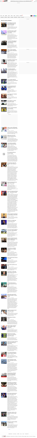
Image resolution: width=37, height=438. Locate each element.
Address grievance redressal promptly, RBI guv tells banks (12, 214)
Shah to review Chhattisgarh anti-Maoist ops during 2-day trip (12, 128)
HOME (1, 15)
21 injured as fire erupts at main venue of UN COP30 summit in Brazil (11, 41)
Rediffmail (12, 1)
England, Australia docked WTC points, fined (11, 311)
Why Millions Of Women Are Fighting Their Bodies (12, 60)
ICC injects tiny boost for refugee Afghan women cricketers (11, 87)
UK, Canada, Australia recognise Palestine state (11, 69)
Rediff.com (9, 436)
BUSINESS (6, 15)
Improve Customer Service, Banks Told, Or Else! (12, 183)
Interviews (15, 17)
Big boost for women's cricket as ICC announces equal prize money (11, 334)
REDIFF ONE (21, 15)
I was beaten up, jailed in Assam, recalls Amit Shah (11, 144)
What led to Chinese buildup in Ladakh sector (12, 422)
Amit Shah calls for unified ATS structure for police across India (11, 31)
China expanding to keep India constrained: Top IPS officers (12, 360)
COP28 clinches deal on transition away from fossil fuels (12, 283)
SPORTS (14, 15)
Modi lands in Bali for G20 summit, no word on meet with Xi (11, 413)
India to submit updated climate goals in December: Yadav (12, 50)
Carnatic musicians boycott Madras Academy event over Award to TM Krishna (12, 239)
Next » (9, 429)
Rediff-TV (30, 1)
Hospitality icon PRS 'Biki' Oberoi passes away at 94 (11, 272)
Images (9, 17)
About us (28, 436)
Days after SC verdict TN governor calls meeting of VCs (11, 163)
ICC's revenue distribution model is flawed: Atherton (11, 353)
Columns (12, 17)
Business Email (23, 1)
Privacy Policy (19, 436)
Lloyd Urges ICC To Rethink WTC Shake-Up (12, 94)
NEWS (3, 15)
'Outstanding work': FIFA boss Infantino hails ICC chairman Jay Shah (11, 23)
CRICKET (12, 15)
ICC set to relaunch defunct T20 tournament (12, 108)
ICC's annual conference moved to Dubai (11, 153)
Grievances (34, 436)
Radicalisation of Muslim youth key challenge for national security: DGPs (11, 374)
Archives (22, 17)
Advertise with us (13, 436)
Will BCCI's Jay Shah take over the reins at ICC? (11, 221)
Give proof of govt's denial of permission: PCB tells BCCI (12, 230)
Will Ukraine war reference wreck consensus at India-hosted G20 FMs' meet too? (12, 383)
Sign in (36, 0)
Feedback (25, 436)
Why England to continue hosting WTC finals (11, 101)
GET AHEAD (17, 15)
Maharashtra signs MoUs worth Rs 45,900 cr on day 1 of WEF (12, 295)
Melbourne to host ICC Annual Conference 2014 (11, 136)
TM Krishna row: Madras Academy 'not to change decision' (11, 249)
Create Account (35, 1)
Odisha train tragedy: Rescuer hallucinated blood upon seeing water (12, 342)
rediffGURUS (27, 1)
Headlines (2, 17)
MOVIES (9, 15)
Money (15, 1)
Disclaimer (16, 436)
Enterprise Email (18, 1)
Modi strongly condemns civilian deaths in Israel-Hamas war (11, 326)
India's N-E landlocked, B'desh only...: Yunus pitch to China (12, 192)
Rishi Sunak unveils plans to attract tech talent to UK (12, 394)
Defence (5, 17)
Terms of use (30, 436)
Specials (19, 17)
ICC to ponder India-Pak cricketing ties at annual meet (12, 80)
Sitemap (23, 436)
